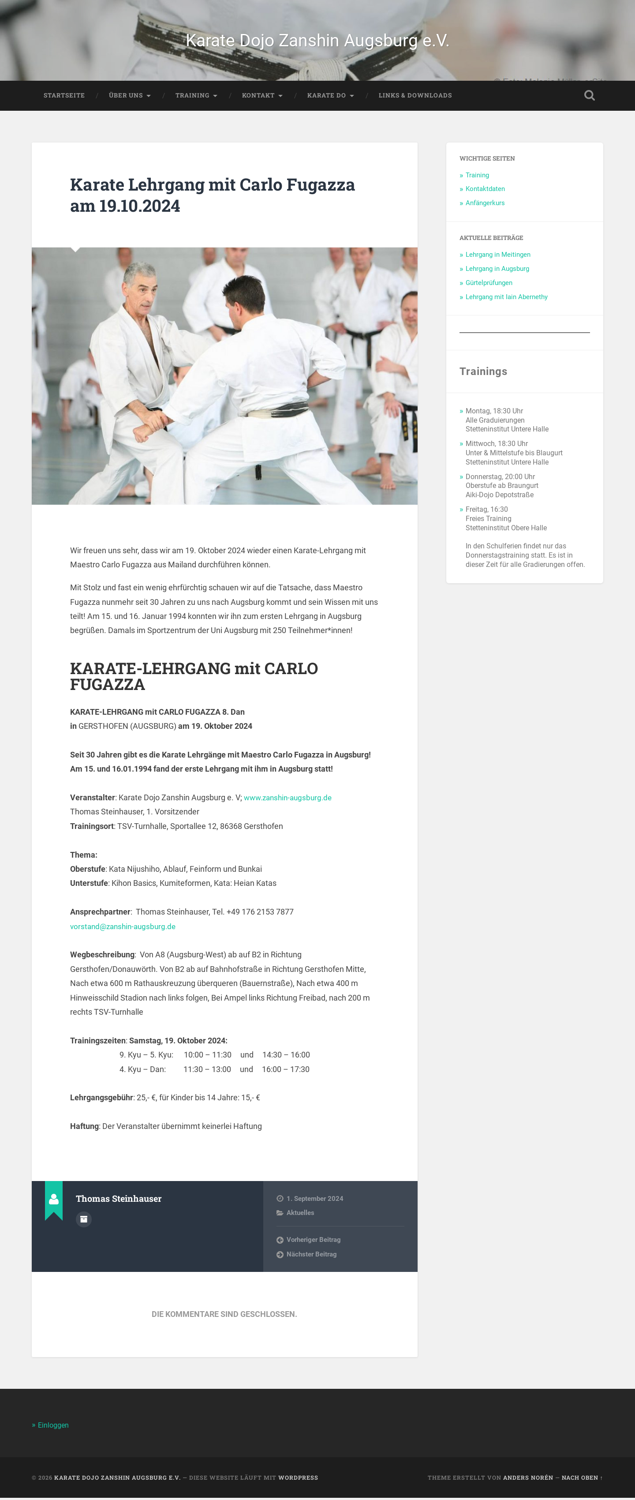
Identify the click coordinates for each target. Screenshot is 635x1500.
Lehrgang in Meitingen (498, 257)
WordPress (298, 1479)
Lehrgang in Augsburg (497, 271)
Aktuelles (300, 1215)
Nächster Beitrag (312, 1256)
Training (192, 97)
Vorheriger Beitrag (314, 1242)
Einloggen (54, 1427)
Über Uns (126, 97)
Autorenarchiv (84, 1221)
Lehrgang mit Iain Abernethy (507, 299)
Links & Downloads (415, 97)
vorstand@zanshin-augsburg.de (126, 928)
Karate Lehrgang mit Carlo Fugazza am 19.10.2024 (222, 196)
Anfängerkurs (485, 206)
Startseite (64, 97)
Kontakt (258, 97)
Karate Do (326, 97)
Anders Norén (528, 1479)
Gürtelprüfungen (489, 285)
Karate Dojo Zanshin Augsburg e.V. (318, 41)
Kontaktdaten (485, 191)
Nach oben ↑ (582, 1479)
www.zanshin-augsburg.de (291, 799)
